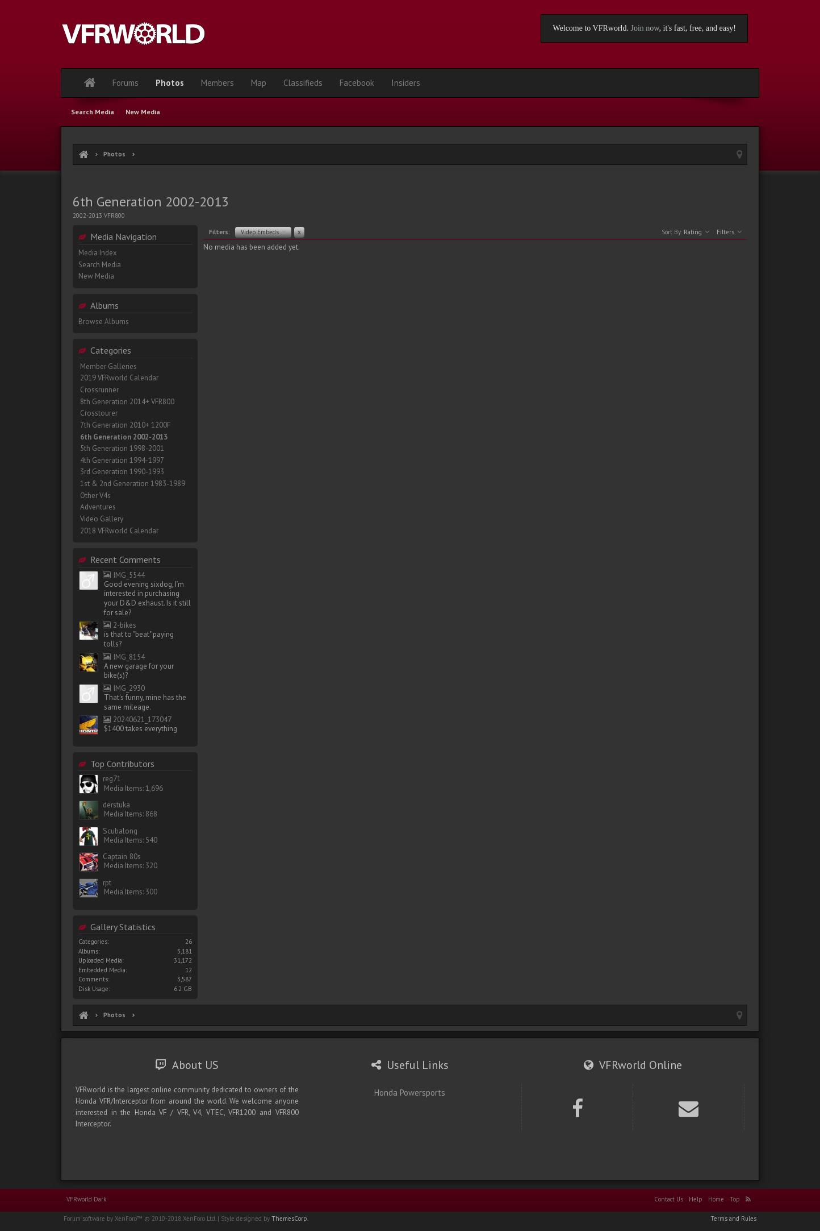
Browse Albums (103, 321)
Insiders (405, 82)
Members (217, 82)
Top (735, 1199)
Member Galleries (108, 366)
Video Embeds (263, 232)
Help (695, 1199)
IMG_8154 (124, 657)
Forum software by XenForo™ (140, 1218)
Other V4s (95, 495)
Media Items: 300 (130, 892)
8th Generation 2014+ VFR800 (127, 402)
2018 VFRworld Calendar (119, 531)
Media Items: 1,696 (133, 788)
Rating (696, 232)
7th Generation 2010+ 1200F (125, 425)
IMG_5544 (124, 575)
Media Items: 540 (130, 840)
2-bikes (119, 625)
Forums (125, 82)
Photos (170, 82)
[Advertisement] (410, 180)
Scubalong (120, 831)
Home (716, 1199)
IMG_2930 (124, 688)
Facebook (357, 82)
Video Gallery (101, 519)
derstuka (116, 805)
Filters (729, 232)
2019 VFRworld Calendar (119, 378)
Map (258, 82)
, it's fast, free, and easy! (697, 28)
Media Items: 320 (130, 866)
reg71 (112, 779)
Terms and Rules (733, 1218)
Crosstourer (99, 413)
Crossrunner (99, 390)
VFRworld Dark (86, 1199)
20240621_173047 (137, 719)
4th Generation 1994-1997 (122, 460)
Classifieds (303, 82)
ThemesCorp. (289, 1218)
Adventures (98, 507)
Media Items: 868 (130, 814)
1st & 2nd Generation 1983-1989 (132, 483)
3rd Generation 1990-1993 (122, 471)
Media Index (97, 253)
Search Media (99, 265)
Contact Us (668, 1199)
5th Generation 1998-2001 (122, 448)
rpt (107, 883)
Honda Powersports (409, 1092)
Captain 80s (122, 856)
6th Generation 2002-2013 (124, 437)
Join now (644, 28)
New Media (96, 276)
